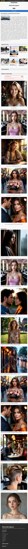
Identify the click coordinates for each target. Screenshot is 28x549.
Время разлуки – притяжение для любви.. (14, 56)
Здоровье (4, 538)
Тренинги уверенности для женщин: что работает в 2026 (10, 373)
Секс (3, 541)
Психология (13, 165)
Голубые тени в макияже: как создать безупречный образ (10, 344)
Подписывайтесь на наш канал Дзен (6, 40)
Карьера (4, 540)
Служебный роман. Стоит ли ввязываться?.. (23, 65)
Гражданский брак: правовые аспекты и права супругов (10, 461)
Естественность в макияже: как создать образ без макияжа (11, 286)
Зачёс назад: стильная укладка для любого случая (9, 490)
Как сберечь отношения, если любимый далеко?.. (5, 53)
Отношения (13, 194)
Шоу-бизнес (4, 539)
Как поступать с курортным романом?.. (13, 64)
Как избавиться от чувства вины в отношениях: (9, 315)
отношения (13, 16)
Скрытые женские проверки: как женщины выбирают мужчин (14, 224)
